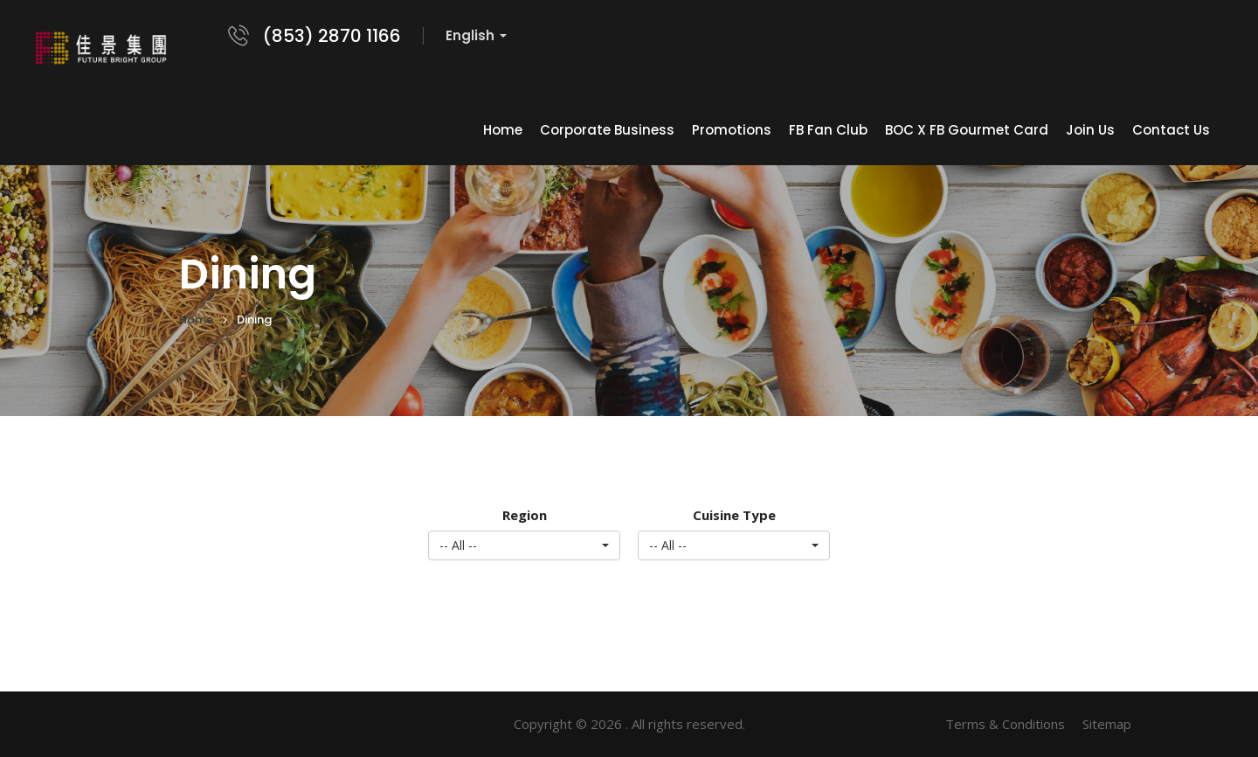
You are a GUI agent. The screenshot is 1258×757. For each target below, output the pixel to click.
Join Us (1090, 130)
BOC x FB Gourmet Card (966, 130)
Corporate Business (607, 130)
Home (502, 130)
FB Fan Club (828, 130)
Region (524, 515)
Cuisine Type (734, 515)
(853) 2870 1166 (332, 36)
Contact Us (1171, 130)
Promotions (731, 130)
